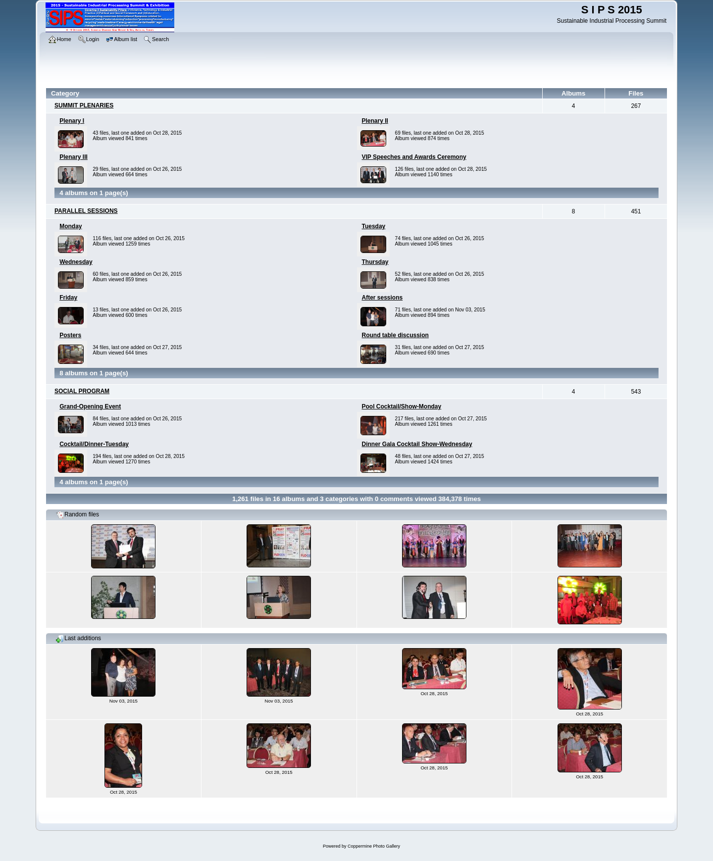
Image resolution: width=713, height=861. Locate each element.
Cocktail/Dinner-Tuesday (94, 444)
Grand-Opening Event (90, 406)
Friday (68, 297)
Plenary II (375, 120)
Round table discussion (395, 335)
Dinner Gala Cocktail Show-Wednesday (417, 444)
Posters (70, 335)
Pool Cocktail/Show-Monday (402, 406)
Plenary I (71, 120)
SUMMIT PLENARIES (83, 105)
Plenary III (73, 156)
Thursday (375, 261)
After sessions (382, 297)
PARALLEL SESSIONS (86, 210)
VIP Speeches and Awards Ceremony (414, 156)
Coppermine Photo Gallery (374, 846)
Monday (70, 226)
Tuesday (374, 226)
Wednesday (75, 261)
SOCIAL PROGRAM (81, 391)
